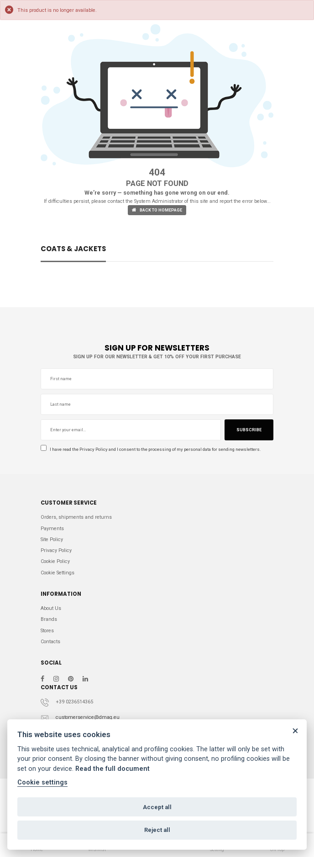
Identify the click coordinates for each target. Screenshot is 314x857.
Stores (47, 631)
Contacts (50, 642)
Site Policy (52, 539)
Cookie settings (42, 782)
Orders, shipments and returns (76, 517)
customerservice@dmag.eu (88, 717)
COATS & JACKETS (73, 249)
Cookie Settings (57, 573)
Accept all (157, 807)
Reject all (157, 829)
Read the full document (112, 769)
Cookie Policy (55, 561)
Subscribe (249, 430)
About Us (51, 608)
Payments (52, 529)
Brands (49, 619)
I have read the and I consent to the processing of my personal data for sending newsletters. (151, 449)
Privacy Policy (93, 449)
